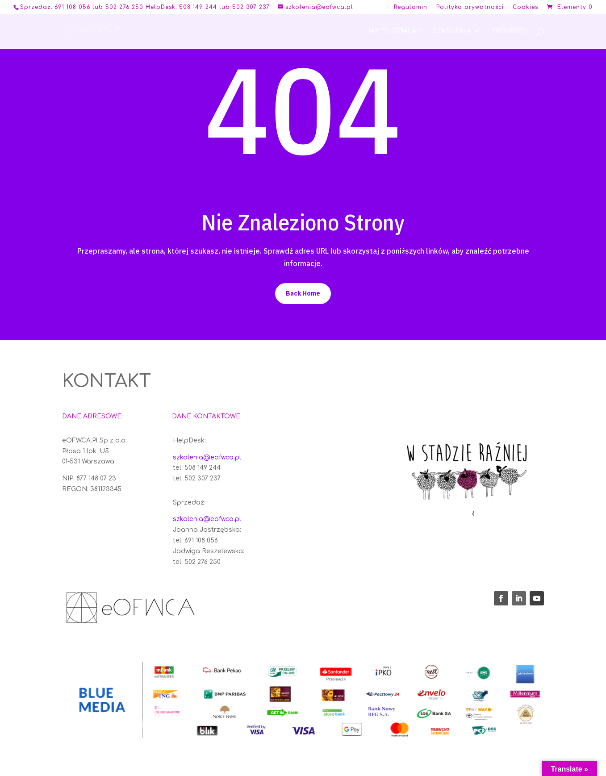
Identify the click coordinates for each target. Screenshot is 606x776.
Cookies (525, 7)
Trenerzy (509, 31)
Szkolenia (452, 31)
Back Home (303, 293)
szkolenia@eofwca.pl (207, 457)
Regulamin (410, 7)
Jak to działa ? (393, 31)
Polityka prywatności (470, 7)
